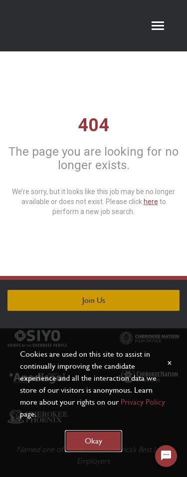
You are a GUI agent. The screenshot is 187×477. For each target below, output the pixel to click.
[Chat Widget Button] (166, 456)
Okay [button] (93, 441)
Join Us (93, 300)
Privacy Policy (143, 402)
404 (93, 124)
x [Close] (170, 362)
